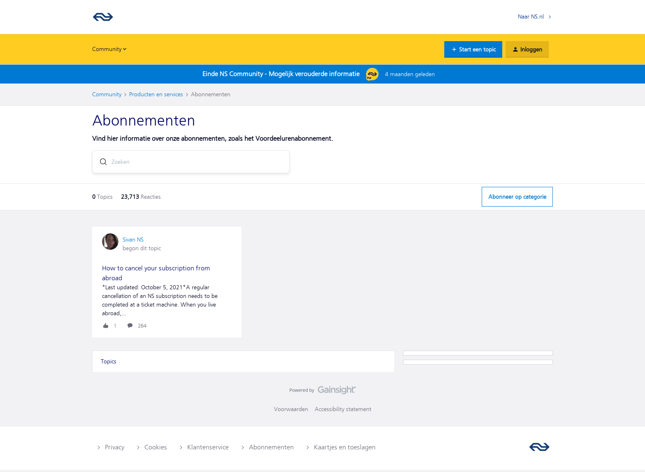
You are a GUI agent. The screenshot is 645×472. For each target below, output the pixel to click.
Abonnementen (271, 449)
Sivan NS (133, 241)
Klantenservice (208, 449)
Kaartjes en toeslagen (345, 449)
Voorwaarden (291, 411)
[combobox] (191, 163)
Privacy (114, 449)
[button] (473, 49)
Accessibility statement (343, 411)
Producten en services (156, 94)
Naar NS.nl (531, 16)
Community (106, 94)
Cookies (155, 449)
